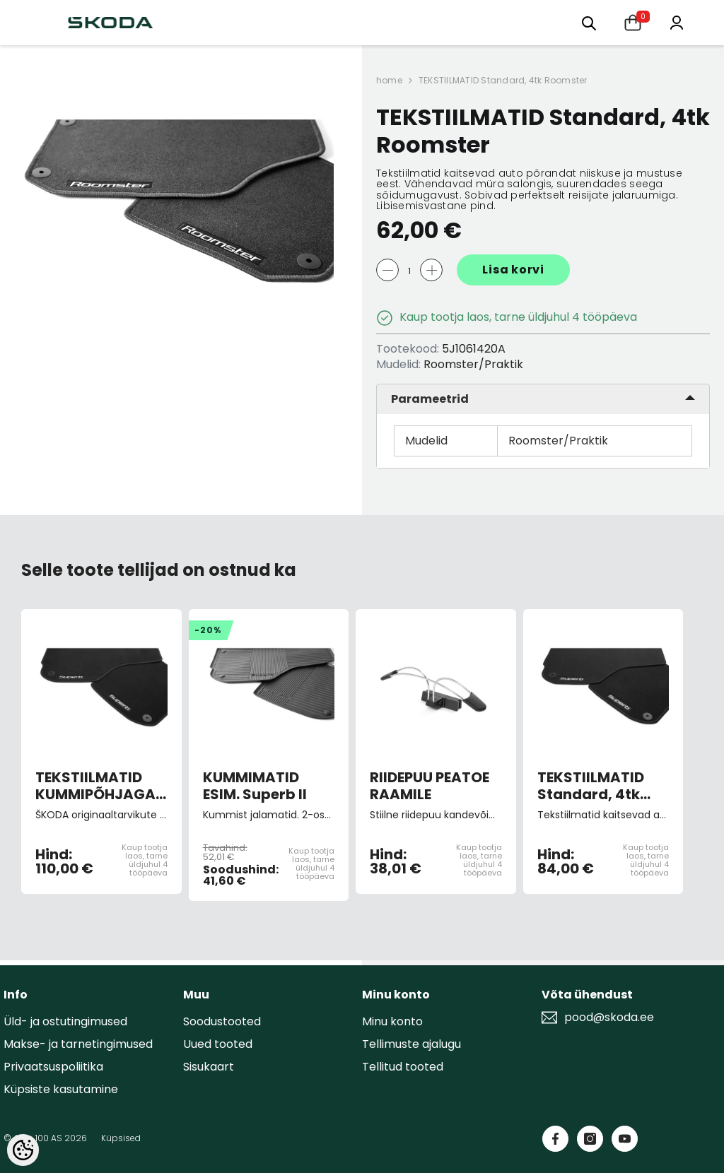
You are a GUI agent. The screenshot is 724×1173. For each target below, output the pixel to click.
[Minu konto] (676, 21)
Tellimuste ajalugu (411, 1044)
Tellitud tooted (402, 1067)
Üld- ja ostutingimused (65, 1021)
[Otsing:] (588, 22)
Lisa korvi (513, 269)
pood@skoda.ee (609, 1017)
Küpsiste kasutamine (61, 1089)
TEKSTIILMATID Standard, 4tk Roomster (503, 80)
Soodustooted (222, 1021)
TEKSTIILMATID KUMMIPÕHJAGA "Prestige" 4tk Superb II (95, 786)
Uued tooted (217, 1044)
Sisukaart (208, 1067)
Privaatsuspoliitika (53, 1067)
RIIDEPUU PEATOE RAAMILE (429, 786)
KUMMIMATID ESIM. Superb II (255, 786)
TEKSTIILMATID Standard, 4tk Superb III (590, 786)
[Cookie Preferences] (23, 1150)
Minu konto (392, 1021)
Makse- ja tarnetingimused (78, 1044)
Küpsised (121, 1138)
